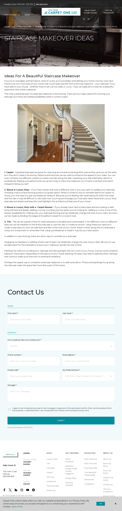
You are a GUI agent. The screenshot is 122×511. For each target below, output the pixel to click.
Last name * (68, 313)
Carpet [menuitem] (49, 472)
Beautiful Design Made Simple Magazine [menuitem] (71, 470)
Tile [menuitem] (48, 463)
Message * (12, 385)
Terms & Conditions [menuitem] (108, 490)
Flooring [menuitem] (50, 477)
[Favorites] (88, 19)
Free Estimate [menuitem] (53, 486)
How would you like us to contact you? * (24, 340)
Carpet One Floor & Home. (20, 495)
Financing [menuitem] (51, 490)
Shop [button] (27, 15)
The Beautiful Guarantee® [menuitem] (90, 473)
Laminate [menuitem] (51, 468)
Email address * (69, 355)
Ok (100, 504)
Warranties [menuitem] (89, 479)
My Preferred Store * (71, 370)
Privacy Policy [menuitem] (109, 496)
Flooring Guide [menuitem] (90, 468)
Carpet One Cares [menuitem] (108, 478)
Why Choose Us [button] (12, 15)
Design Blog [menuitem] (70, 478)
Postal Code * (13, 370)
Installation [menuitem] (89, 484)
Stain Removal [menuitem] (90, 459)
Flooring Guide (24, 27)
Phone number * (15, 355)
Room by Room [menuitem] (107, 464)
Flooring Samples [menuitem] (69, 484)
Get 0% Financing (109, 11)
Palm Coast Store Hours (90, 11)
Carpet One (9, 27)
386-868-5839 (42, 4)
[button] (84, 19)
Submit (60, 420)
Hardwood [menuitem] (51, 481)
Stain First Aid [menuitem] (90, 463)
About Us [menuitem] (107, 459)
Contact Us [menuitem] (108, 485)
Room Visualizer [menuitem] (69, 460)
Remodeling (40, 27)
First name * (13, 313)
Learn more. (17, 506)
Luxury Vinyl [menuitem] (52, 459)
